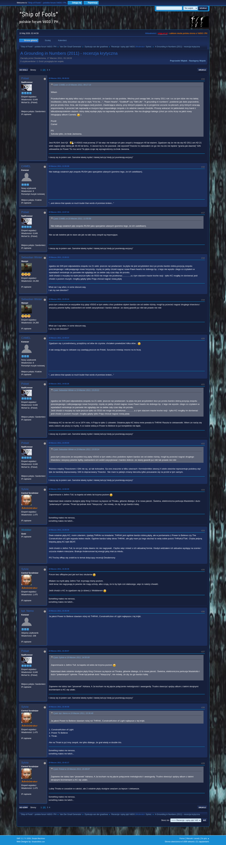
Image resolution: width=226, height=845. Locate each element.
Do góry (24, 807)
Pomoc (182, 838)
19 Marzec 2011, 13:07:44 (59, 212)
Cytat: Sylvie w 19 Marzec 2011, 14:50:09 (71, 658)
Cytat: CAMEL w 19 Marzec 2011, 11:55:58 (72, 219)
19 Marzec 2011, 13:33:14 (59, 299)
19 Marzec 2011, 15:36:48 (59, 611)
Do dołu (24, 70)
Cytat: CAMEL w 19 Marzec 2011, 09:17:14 (72, 85)
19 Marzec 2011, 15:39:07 (59, 651)
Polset (25, 78)
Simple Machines (38, 838)
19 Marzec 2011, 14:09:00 (59, 443)
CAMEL (26, 166)
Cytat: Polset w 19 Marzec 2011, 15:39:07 (71, 769)
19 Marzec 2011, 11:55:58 (59, 166)
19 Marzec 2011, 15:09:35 (59, 530)
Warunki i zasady (193, 838)
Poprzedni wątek (178, 61)
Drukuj (202, 70)
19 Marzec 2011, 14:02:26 (59, 384)
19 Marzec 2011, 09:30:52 (59, 78)
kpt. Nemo (27, 610)
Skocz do (165, 820)
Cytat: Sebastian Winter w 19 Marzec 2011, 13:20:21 (76, 390)
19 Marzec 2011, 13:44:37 (59, 338)
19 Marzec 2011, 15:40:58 (59, 707)
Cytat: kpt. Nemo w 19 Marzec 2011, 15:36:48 (73, 713)
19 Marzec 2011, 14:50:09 (59, 489)
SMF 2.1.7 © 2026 (24, 838)
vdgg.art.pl (163, 33)
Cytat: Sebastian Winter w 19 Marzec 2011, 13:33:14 (76, 449)
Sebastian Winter (31, 257)
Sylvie (148, 47)
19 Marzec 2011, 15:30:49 (59, 569)
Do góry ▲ (205, 838)
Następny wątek (197, 61)
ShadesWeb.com (38, 842)
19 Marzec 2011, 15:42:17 (59, 763)
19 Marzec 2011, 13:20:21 (59, 257)
